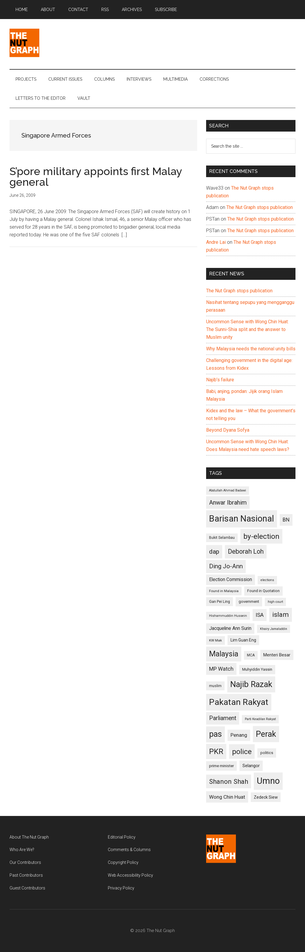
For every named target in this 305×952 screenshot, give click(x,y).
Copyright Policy (123, 862)
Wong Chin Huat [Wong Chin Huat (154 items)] (227, 797)
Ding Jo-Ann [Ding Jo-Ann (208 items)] (226, 566)
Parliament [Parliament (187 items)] (222, 718)
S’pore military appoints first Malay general (96, 176)
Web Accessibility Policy (130, 875)
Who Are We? (22, 849)
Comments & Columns (129, 849)
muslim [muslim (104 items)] (215, 685)
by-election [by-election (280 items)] (261, 536)
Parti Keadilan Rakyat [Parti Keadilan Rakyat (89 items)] (260, 719)
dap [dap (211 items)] (214, 551)
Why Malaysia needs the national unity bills (250, 349)
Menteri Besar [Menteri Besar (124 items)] (276, 655)
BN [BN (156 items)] (286, 520)
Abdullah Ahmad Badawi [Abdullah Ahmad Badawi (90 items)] (227, 490)
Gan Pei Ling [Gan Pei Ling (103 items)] (219, 601)
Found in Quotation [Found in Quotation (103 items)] (263, 591)
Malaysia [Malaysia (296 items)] (223, 654)
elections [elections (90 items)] (267, 580)
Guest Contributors (27, 888)
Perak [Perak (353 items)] (266, 734)
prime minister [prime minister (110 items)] (221, 766)
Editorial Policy (122, 837)
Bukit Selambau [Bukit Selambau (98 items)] (222, 538)
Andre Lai (216, 242)
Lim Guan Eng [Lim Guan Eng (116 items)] (243, 640)
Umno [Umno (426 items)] (268, 781)
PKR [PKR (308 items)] (216, 751)
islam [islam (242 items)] (280, 615)
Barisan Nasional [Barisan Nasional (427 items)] (241, 519)
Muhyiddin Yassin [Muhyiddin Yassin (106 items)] (257, 669)
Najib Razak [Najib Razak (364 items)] (251, 684)
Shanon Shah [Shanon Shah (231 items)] (228, 781)
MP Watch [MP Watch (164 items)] (221, 669)
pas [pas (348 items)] (215, 734)
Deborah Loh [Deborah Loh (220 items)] (246, 551)
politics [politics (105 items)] (266, 752)
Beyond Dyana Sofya (227, 430)
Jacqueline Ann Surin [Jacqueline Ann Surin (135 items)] (230, 628)
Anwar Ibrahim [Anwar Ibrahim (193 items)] (228, 502)
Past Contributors (26, 875)
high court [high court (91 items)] (275, 602)
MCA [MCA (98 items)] (251, 655)
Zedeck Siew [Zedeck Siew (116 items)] (266, 797)
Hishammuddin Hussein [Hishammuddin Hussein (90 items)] (228, 616)
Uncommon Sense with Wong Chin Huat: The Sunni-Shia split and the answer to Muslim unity (247, 329)
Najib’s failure (220, 380)
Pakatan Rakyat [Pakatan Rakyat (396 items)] (238, 702)
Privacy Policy (121, 888)
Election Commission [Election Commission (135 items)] (230, 579)
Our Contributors (25, 862)
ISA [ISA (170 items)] (260, 615)
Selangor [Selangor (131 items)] (251, 765)
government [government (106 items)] (249, 601)
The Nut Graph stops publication (259, 207)
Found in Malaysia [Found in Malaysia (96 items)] (224, 591)
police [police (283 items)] (242, 751)
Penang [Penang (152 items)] (239, 735)
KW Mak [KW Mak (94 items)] (215, 640)
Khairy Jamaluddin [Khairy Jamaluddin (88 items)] (273, 629)
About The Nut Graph (29, 837)
